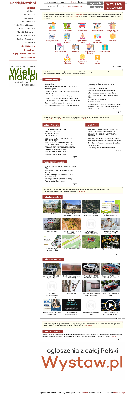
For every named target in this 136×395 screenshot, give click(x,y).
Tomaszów (29, 380)
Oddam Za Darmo (105, 51)
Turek (31, 382)
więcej (118, 111)
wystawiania (80, 14)
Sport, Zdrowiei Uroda (82, 41)
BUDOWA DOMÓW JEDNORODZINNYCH (58, 142)
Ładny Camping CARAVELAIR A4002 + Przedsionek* (62, 101)
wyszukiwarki (74, 16)
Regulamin (66, 393)
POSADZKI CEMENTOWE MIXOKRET (57, 152)
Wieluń (30, 385)
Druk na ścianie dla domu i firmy (55, 149)
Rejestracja (97, 7)
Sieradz (30, 377)
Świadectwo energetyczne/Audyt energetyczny (52, 295)
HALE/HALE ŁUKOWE (52, 136)
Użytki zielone (49, 84)
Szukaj (59, 6)
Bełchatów (29, 359)
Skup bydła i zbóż (52, 231)
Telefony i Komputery (25, 39)
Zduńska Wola (28, 390)
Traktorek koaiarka (94, 102)
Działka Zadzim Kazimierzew (97, 88)
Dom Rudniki (49, 93)
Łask (31, 362)
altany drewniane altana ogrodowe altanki (102, 93)
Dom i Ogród (67, 30)
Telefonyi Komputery (97, 41)
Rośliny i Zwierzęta (52, 41)
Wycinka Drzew (71, 293)
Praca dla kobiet (93, 145)
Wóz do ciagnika (50, 89)
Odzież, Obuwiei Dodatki (112, 31)
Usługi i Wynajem (60, 51)
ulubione (64, 2)
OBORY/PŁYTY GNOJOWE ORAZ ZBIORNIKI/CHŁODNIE (56, 130)
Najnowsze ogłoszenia (67, 63)
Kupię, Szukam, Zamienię (90, 52)
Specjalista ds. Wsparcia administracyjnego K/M (104, 143)
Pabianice (29, 372)
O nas (59, 393)
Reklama (85, 393)
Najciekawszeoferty (82, 63)
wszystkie (117, 66)
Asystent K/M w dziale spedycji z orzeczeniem (103, 138)
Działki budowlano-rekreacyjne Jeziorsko (58, 103)
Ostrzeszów (29, 369)
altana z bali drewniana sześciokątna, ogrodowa (61, 96)
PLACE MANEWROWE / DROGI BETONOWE (59, 145)
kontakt (81, 2)
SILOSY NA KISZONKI (52, 133)
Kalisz (31, 367)
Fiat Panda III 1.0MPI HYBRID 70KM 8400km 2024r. (62, 105)
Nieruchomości (97, 30)
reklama (73, 2)
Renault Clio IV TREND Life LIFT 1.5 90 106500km (61, 86)
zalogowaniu (88, 325)
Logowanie (95, 3)
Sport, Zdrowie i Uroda (24, 35)
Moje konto (51, 393)
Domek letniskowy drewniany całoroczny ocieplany (105, 104)
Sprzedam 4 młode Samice (97, 99)
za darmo (114, 5)
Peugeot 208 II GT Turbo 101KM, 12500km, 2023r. (61, 98)
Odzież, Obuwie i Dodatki (23, 25)
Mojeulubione (97, 63)
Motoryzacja (82, 30)
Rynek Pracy (75, 51)
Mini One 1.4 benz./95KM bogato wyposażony (103, 106)
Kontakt (92, 393)
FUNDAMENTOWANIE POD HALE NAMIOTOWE (60, 147)
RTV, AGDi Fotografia (67, 41)
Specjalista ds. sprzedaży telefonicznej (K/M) (103, 129)
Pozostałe (112, 41)
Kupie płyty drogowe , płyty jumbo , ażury (58, 179)
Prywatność (75, 393)
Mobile (98, 393)
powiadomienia (52, 2)
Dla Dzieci (52, 30)
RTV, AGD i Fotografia (25, 32)
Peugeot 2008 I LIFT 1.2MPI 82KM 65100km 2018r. (62, 91)
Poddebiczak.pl (119, 393)
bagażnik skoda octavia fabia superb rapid (102, 91)
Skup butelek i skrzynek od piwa (110, 249)
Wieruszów (29, 387)
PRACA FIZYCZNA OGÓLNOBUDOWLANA (102, 132)
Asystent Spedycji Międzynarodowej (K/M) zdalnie (104, 141)
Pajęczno (30, 374)
